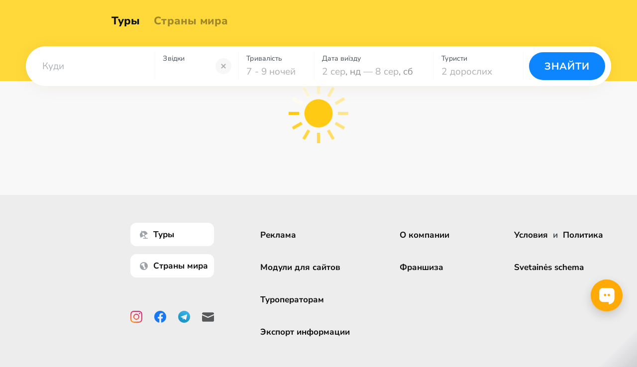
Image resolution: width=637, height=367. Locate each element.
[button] (90, 66)
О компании (426, 235)
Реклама (280, 235)
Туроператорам (293, 299)
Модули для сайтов (302, 267)
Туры (128, 20)
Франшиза (423, 267)
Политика (583, 235)
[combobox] (90, 66)
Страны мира (193, 20)
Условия (531, 235)
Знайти (567, 66)
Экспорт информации (306, 332)
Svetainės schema (549, 267)
